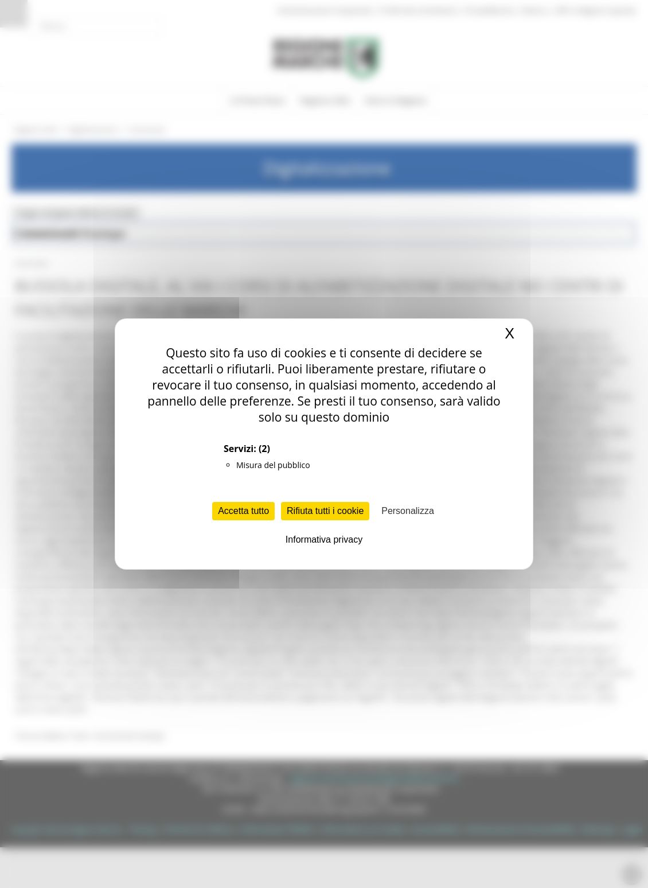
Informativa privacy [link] (324, 539)
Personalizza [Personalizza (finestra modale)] (407, 511)
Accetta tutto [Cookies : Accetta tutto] (243, 511)
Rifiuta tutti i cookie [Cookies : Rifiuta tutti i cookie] (325, 511)
